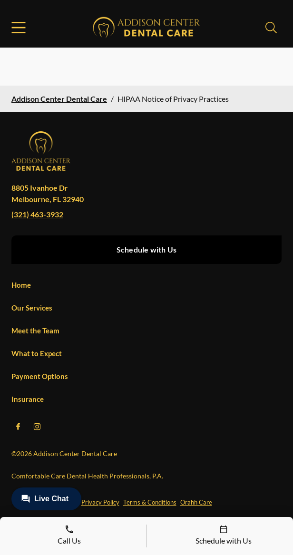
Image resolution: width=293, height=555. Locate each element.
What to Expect (36, 353)
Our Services (31, 307)
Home (21, 285)
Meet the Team (35, 330)
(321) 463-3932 (37, 214)
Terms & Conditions (149, 502)
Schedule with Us (146, 249)
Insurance (27, 399)
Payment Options (39, 376)
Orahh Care (196, 502)
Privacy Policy (100, 502)
